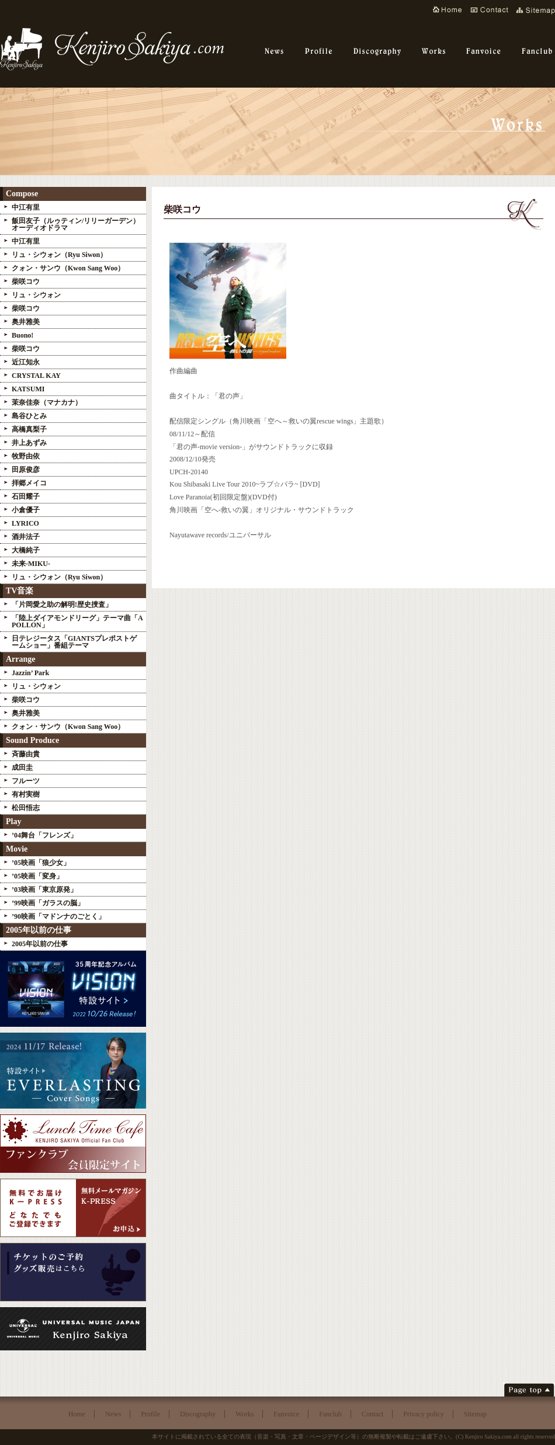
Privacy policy (423, 1414)
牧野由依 (26, 456)
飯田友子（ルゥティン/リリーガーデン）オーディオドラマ (76, 224)
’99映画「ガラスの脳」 (48, 902)
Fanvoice (286, 1414)
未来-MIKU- (31, 563)
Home (76, 1414)
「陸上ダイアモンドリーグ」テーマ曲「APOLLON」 (77, 621)
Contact (372, 1414)
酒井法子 (26, 536)
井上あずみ (29, 442)
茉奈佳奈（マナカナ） (47, 402)
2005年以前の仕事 (40, 943)
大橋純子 (26, 550)
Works (244, 1414)
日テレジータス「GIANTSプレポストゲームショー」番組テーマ (74, 642)
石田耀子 (26, 496)
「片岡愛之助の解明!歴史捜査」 (62, 604)
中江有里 (26, 207)
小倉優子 (26, 509)
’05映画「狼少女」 (41, 862)
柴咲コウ (26, 281)
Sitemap (475, 1414)
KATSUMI (28, 388)
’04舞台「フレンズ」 (44, 835)
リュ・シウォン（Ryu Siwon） (59, 254)
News (113, 1414)
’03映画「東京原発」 (44, 889)
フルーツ (26, 780)
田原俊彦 (26, 469)
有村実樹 (26, 794)
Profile (150, 1414)
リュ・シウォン (36, 294)
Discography (198, 1414)
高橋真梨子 (29, 429)
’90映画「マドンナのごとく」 (58, 916)
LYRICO (25, 523)
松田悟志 (26, 807)
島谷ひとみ (29, 415)
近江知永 (29, 362)
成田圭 (22, 767)
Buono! (22, 335)
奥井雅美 (26, 321)
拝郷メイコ (29, 483)
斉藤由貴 (26, 754)
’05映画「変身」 (37, 876)
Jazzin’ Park (30, 672)
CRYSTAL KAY (36, 375)
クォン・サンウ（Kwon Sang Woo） (68, 268)
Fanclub (330, 1414)
